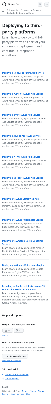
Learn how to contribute (11, 361)
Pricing (5, 394)
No (18, 330)
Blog (28, 394)
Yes (7, 330)
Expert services (17, 394)
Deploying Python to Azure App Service (22, 93)
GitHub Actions (13, 10)
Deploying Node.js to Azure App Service (23, 72)
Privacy (33, 391)
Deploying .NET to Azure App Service (21, 135)
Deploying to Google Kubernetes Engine (23, 265)
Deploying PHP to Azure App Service (21, 156)
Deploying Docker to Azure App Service (22, 177)
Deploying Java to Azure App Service (21, 114)
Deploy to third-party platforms (20, 13)
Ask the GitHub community (15, 374)
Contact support (10, 378)
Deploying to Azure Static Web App (20, 198)
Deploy (36, 10)
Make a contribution (15, 356)
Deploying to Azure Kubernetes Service (22, 219)
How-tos (26, 10)
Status (41, 391)
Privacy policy (7, 335)
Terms (24, 391)
